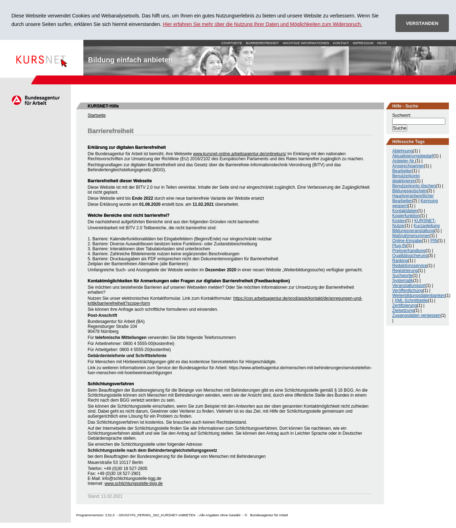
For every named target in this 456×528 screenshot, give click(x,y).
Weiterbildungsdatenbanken (418, 295)
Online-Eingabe (407, 240)
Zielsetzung (403, 310)
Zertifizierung (404, 305)
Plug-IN (399, 245)
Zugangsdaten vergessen (416, 315)
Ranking (400, 260)
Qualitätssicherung (410, 255)
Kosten (398, 220)
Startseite (41, 57)
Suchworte (402, 275)
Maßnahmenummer (411, 235)
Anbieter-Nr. (403, 160)
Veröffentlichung (407, 290)
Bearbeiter (402, 170)
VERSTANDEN (422, 23)
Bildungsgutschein (409, 190)
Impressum (363, 43)
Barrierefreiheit (262, 43)
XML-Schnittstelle (411, 300)
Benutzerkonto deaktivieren (406, 178)
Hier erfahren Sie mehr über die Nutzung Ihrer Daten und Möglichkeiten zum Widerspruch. (262, 24)
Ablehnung (402, 150)
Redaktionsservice (409, 265)
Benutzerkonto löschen (414, 185)
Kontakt (341, 43)
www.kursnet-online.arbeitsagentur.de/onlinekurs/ (239, 153)
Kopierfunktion (406, 215)
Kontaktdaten (405, 210)
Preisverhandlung (408, 250)
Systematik (402, 280)
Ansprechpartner (408, 165)
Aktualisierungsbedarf (412, 155)
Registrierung (405, 270)
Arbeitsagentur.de (35, 100)
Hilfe (382, 43)
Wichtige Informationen (306, 43)
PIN (433, 240)
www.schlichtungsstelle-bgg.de (133, 483)
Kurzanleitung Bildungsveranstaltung (416, 228)
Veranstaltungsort (408, 285)
